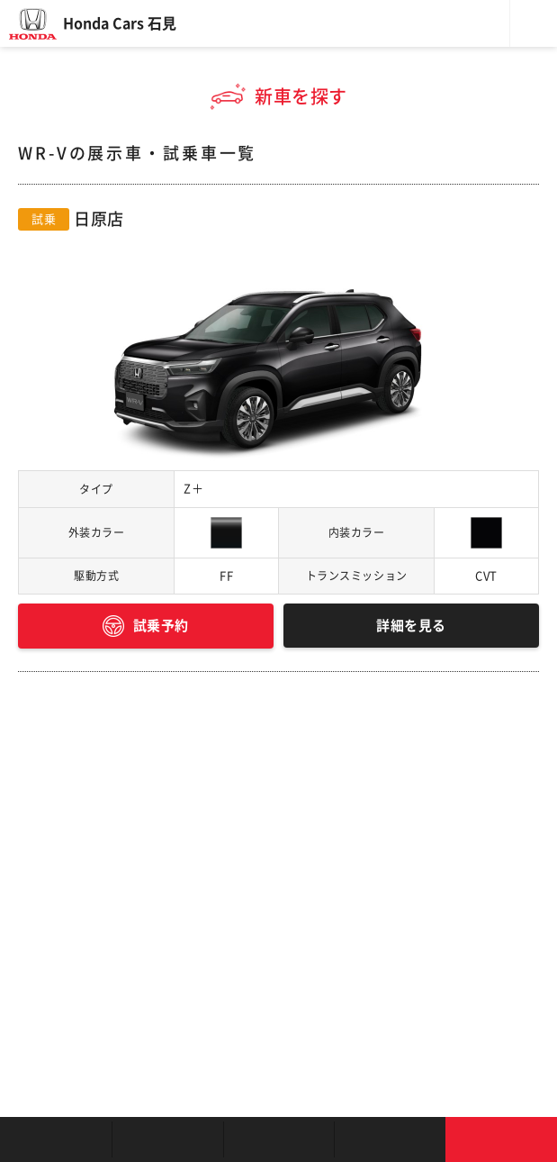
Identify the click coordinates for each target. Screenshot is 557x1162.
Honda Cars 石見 (119, 23)
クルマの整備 (279, 1139)
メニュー (533, 23)
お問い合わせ (501, 1139)
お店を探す (56, 1139)
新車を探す (167, 1139)
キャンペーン (389, 1139)
